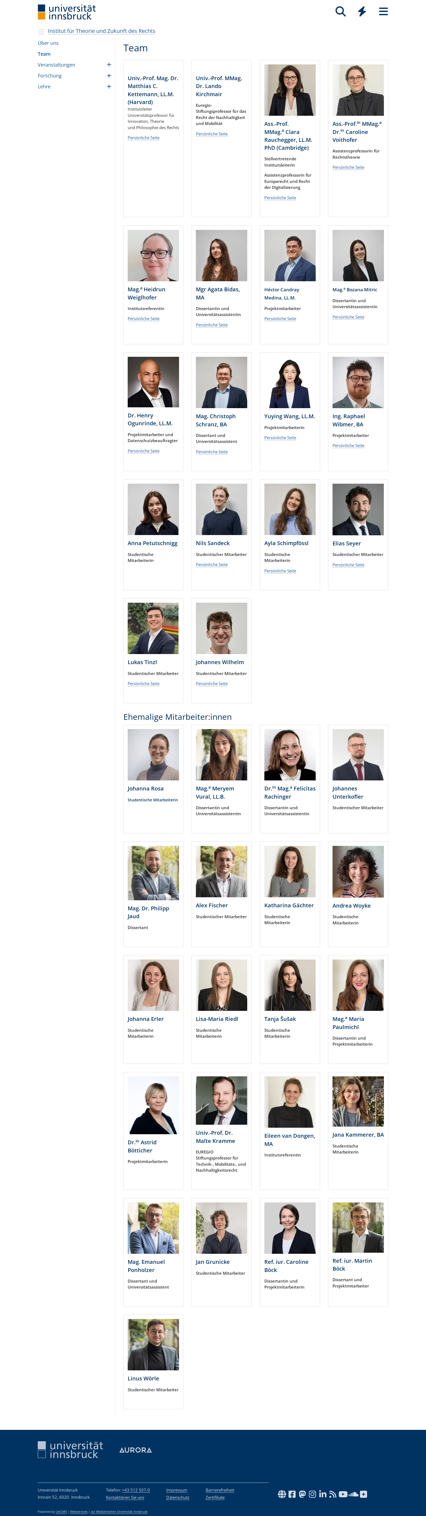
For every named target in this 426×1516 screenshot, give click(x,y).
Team (44, 54)
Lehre (44, 86)
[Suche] (340, 11)
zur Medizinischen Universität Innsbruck (119, 1512)
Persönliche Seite (143, 183)
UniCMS (61, 1512)
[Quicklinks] (362, 11)
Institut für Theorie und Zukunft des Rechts (101, 31)
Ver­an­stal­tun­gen (56, 64)
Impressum (176, 1490)
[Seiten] (383, 11)
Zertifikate (215, 1497)
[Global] (362, 12)
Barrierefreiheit (220, 1490)
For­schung (50, 75)
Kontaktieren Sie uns (125, 1497)
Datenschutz (177, 1497)
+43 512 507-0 (136, 1490)
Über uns (48, 43)
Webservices (78, 1512)
